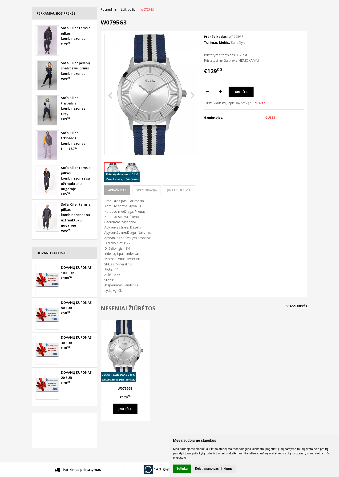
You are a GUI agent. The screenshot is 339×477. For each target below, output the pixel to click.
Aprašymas (117, 190)
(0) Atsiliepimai (179, 190)
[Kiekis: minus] (207, 92)
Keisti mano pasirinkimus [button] (214, 468)
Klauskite (258, 103)
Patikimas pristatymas (78, 470)
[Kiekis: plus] (220, 92)
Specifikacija (146, 190)
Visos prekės (297, 306)
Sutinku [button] (182, 468)
